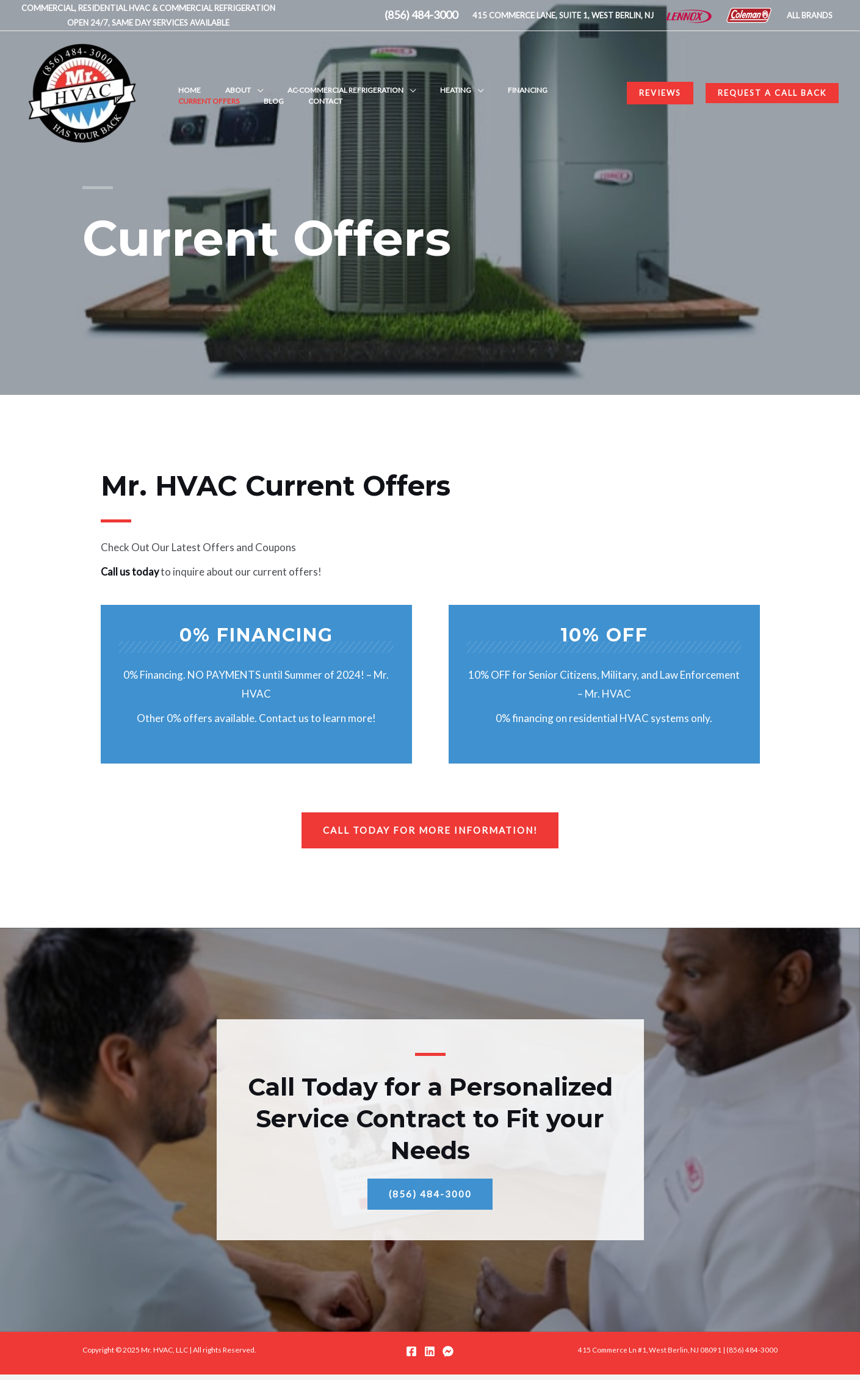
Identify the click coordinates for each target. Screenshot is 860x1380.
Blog (588, 81)
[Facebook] (411, 1356)
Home (183, 81)
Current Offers (535, 81)
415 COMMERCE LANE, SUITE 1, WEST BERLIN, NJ (563, 15)
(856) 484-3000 (752, 1355)
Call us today (130, 571)
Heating (412, 81)
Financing (473, 81)
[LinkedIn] (429, 1356)
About (220, 81)
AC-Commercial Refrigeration (315, 81)
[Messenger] (448, 1356)
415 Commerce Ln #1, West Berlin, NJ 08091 (647, 1355)
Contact (189, 104)
